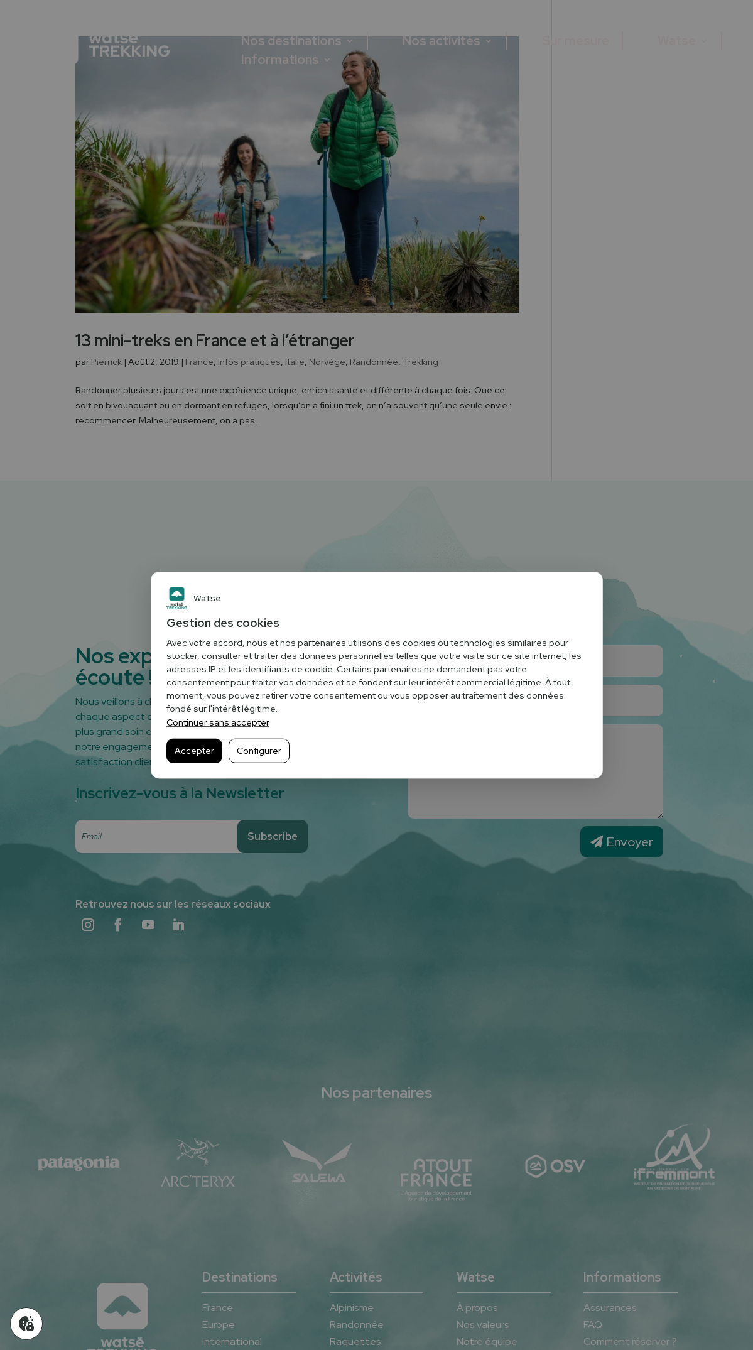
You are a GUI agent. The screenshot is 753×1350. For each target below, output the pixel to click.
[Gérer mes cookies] (26, 1323)
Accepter (194, 750)
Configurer (259, 750)
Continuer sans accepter (217, 722)
